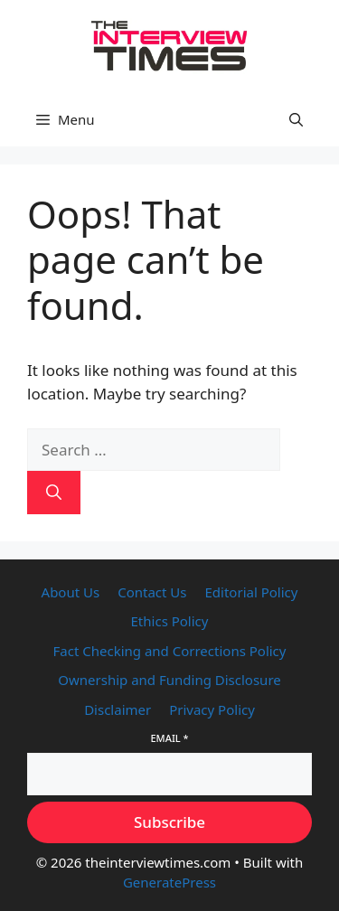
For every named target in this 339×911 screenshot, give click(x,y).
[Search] (53, 492)
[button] (296, 119)
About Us (71, 592)
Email (169, 738)
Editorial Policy (251, 592)
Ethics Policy (170, 621)
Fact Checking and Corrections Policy (170, 651)
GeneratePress (169, 882)
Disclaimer (117, 709)
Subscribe (169, 822)
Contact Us (152, 592)
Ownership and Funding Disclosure (169, 680)
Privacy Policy (212, 709)
